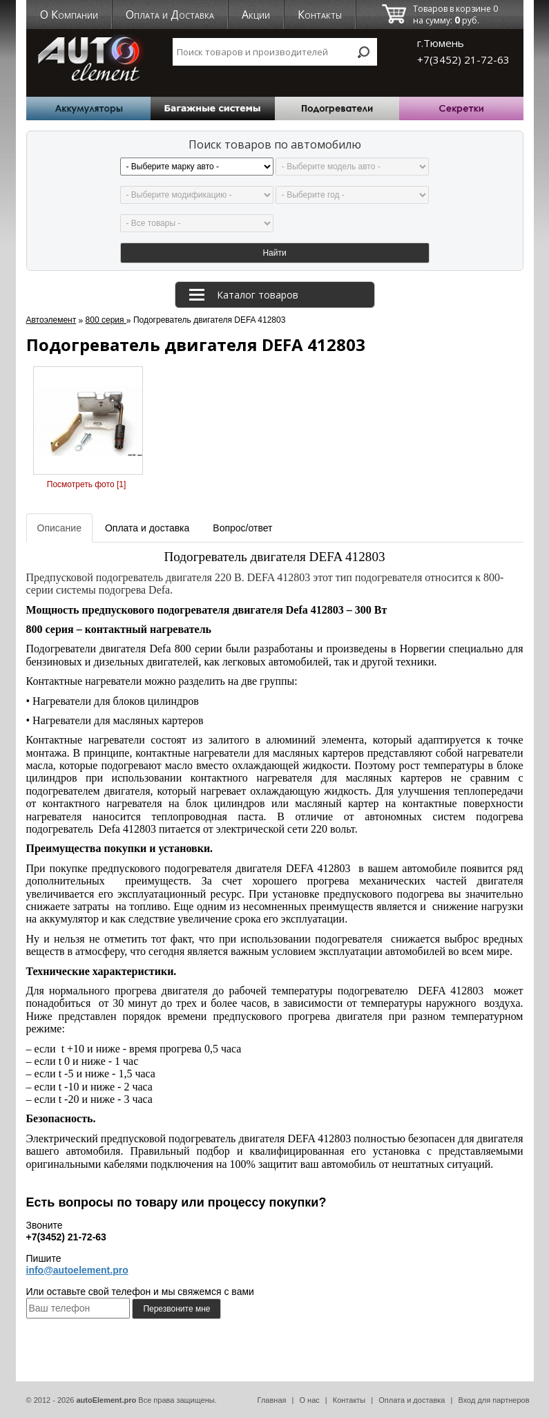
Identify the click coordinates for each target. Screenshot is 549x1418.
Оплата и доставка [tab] (147, 527)
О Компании (69, 14)
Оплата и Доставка (170, 14)
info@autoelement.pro (77, 1270)
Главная (272, 1400)
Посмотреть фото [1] (86, 484)
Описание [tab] (59, 527)
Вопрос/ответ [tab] (242, 527)
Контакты (320, 14)
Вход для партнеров (493, 1400)
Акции (256, 14)
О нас (309, 1400)
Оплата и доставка (411, 1400)
